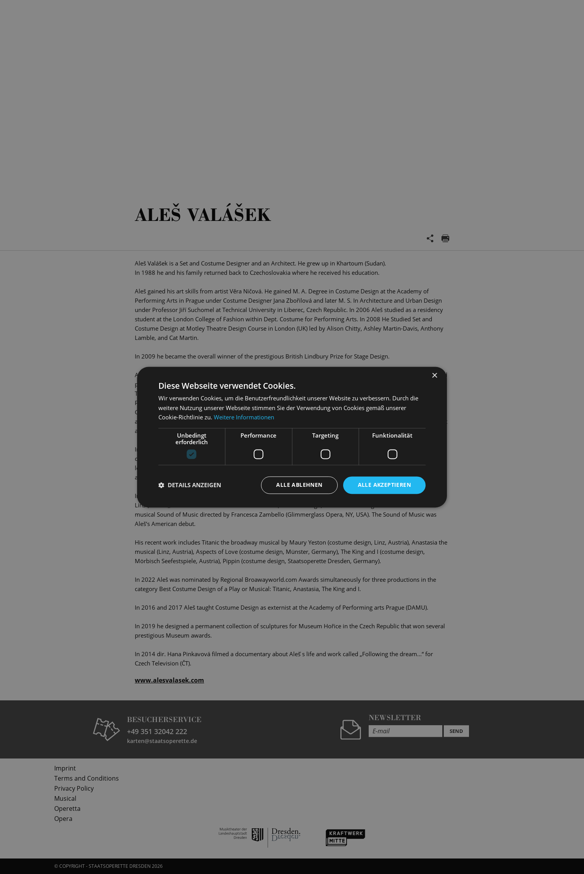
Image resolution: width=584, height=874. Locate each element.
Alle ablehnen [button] (299, 484)
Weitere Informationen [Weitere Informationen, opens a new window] (244, 417)
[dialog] (292, 437)
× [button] (434, 376)
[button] (189, 485)
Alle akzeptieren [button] (384, 484)
